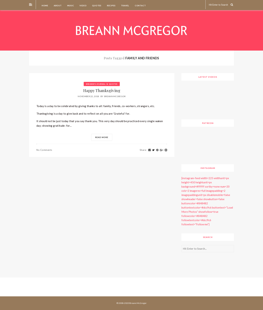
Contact (140, 5)
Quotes (96, 5)
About (57, 5)
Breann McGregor (115, 96)
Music (70, 5)
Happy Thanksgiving (101, 90)
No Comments (44, 150)
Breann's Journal (95, 84)
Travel (124, 5)
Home (44, 5)
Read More (101, 137)
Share (143, 150)
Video (83, 5)
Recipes (110, 5)
